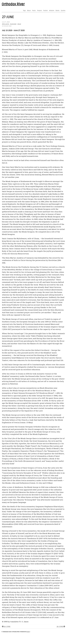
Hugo (28, 631)
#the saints (5, 24)
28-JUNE (61, 626)
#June (19, 24)
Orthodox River (13, 4)
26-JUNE (6, 626)
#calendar (13, 24)
